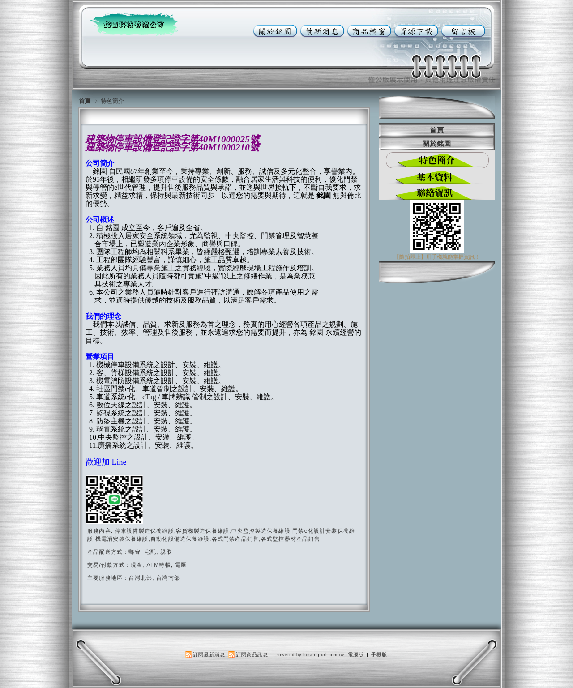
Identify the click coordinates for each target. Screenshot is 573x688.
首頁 (84, 101)
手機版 (379, 654)
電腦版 (356, 654)
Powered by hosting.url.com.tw (309, 655)
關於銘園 (437, 143)
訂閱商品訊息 (252, 654)
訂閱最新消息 (209, 654)
